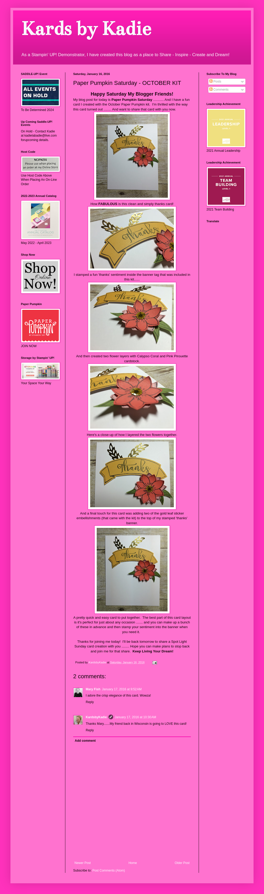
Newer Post (82, 863)
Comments (218, 89)
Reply (90, 702)
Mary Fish (93, 689)
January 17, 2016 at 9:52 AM (122, 689)
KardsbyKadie (96, 717)
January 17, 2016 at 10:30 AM (135, 717)
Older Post (182, 863)
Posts (215, 81)
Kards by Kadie (86, 28)
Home (133, 863)
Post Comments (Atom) (108, 870)
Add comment (85, 741)
